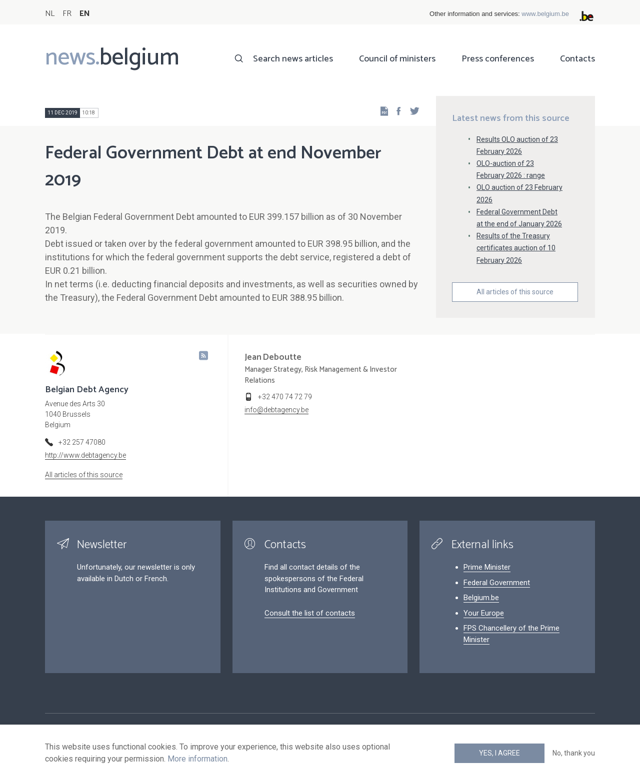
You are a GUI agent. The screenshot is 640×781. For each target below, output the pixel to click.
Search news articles (293, 58)
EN (85, 13)
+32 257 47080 (82, 442)
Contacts (577, 58)
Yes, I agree (499, 753)
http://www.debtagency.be (85, 455)
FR (67, 13)
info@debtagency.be (276, 410)
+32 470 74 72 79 (285, 397)
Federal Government (497, 582)
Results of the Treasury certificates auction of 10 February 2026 (516, 248)
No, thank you (573, 753)
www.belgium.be (545, 13)
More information (198, 759)
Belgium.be (481, 597)
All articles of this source (515, 292)
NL (49, 13)
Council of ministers (397, 58)
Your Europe (484, 613)
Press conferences (498, 58)
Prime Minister (487, 567)
